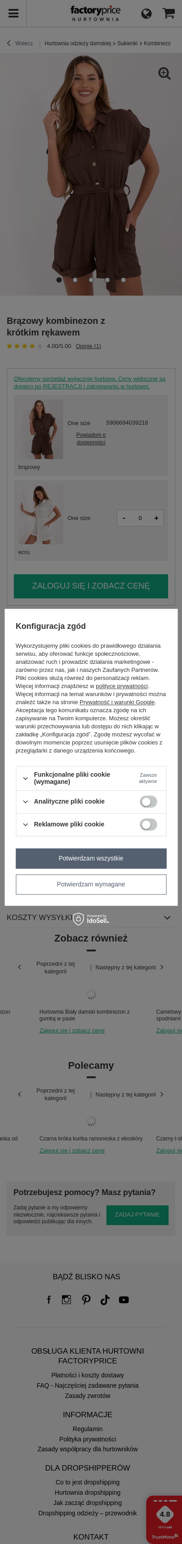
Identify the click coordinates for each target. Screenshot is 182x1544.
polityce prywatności (122, 686)
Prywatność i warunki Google (117, 702)
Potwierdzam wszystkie (91, 858)
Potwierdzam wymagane (91, 884)
